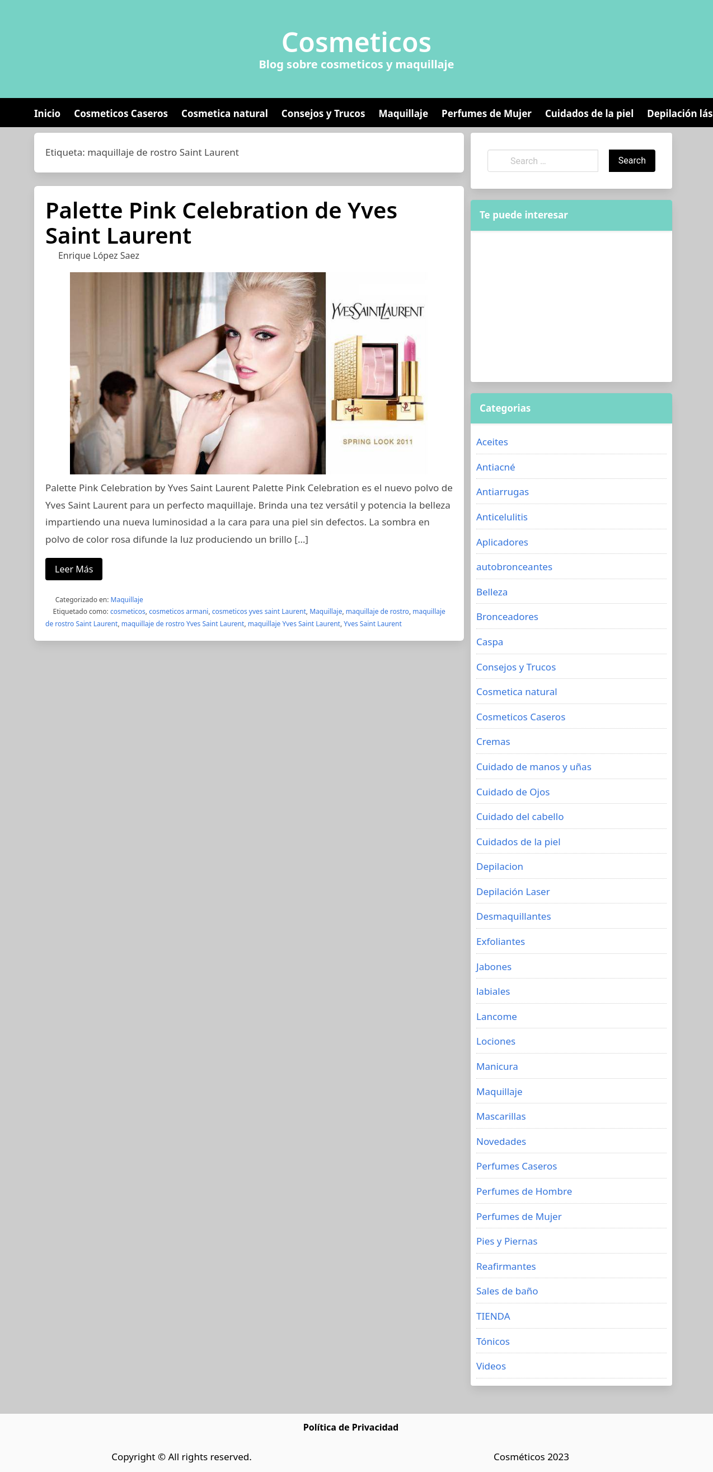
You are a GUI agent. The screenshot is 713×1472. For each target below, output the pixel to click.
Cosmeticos (357, 42)
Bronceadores (507, 616)
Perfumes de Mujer (487, 113)
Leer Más (74, 569)
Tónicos (493, 1341)
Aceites (492, 441)
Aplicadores (502, 541)
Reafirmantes (506, 1266)
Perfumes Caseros (516, 1165)
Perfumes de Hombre (524, 1191)
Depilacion (499, 866)
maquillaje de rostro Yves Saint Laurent (183, 623)
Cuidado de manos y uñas (534, 766)
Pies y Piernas (506, 1241)
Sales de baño (507, 1290)
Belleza (492, 591)
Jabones (494, 966)
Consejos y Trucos (323, 113)
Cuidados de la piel (589, 113)
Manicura (497, 1066)
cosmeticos (128, 611)
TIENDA (493, 1316)
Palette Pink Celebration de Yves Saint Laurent (221, 222)
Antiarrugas (502, 491)
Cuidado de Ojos (513, 791)
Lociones (495, 1041)
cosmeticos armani (178, 611)
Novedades (501, 1141)
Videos (491, 1365)
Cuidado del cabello (520, 816)
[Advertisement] (553, 306)
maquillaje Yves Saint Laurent (294, 623)
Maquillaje (403, 113)
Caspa (489, 641)
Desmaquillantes (513, 916)
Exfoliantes (500, 941)
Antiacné (495, 466)
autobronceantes (514, 566)
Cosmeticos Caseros (121, 113)
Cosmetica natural (224, 113)
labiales (493, 991)
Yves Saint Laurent (372, 623)
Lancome (496, 1016)
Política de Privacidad (350, 1427)
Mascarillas (501, 1116)
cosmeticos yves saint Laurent (259, 611)
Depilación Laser (513, 891)
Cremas (493, 741)
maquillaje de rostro (377, 611)
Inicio (47, 113)
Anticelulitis (502, 516)
